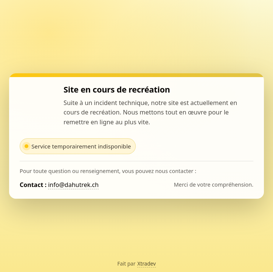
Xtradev (146, 263)
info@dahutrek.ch (73, 185)
